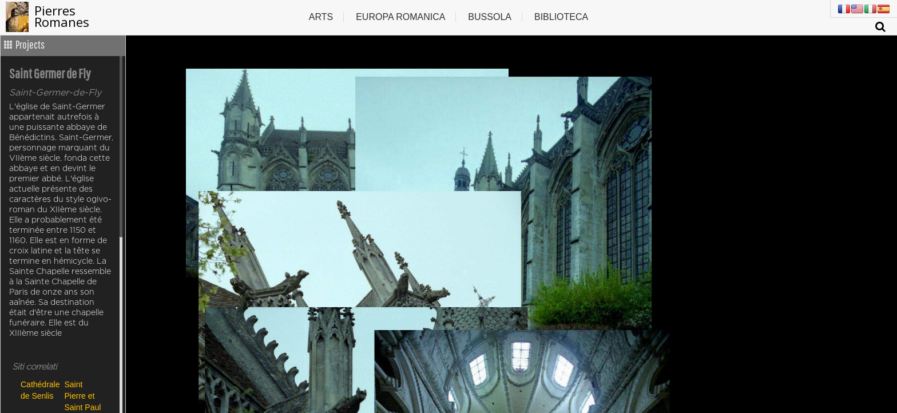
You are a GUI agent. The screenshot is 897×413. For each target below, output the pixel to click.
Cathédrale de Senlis (40, 390)
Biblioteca (561, 17)
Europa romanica (400, 17)
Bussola (489, 17)
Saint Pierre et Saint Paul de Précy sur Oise (83, 395)
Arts (321, 17)
